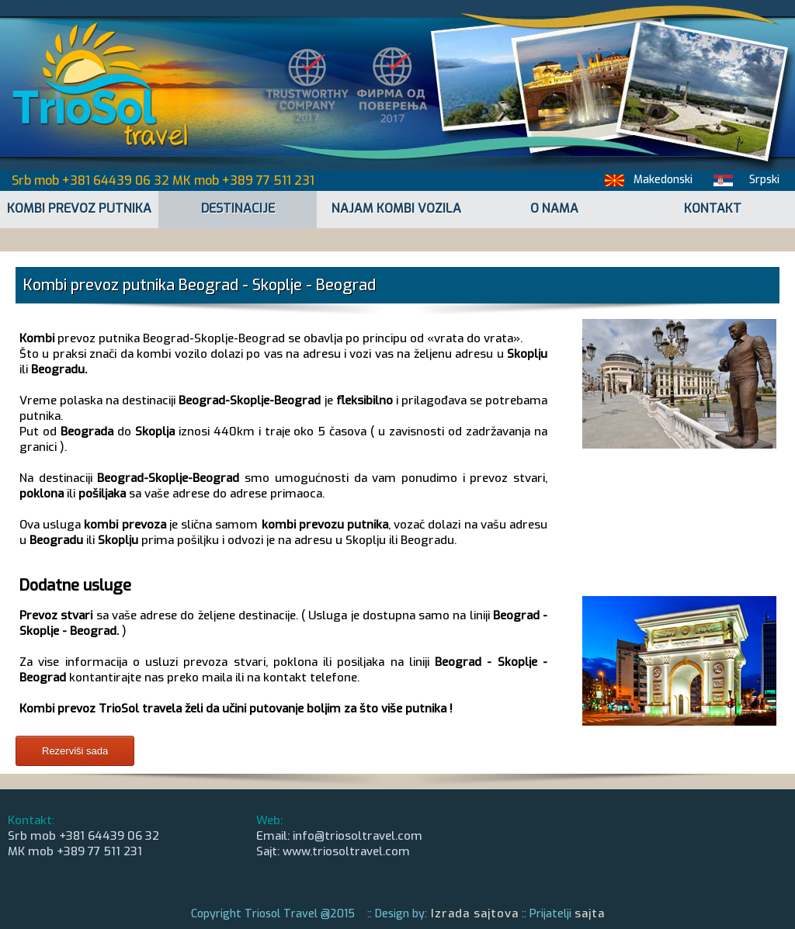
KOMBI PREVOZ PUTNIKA (79, 208)
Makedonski (663, 179)
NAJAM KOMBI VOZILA (396, 208)
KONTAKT (712, 208)
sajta (590, 913)
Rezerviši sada (75, 751)
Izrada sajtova (473, 913)
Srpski (764, 179)
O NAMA (554, 208)
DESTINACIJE (238, 208)
